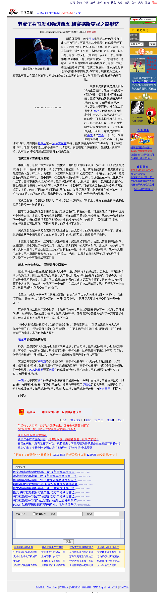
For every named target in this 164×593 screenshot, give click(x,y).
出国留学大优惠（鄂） (142, 177)
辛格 (96, 110)
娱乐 (92, 2)
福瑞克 (86, 384)
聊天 (127, 2)
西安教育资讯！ (139, 173)
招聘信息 (75, 587)
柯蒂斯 (42, 361)
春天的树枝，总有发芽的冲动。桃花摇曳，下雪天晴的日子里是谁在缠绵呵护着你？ (69, 443)
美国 (21, 380)
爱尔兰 (42, 143)
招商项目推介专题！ (141, 147)
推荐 (87, 420)
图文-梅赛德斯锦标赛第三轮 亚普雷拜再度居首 (44, 472)
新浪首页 (42, 13)
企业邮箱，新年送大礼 (142, 154)
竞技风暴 (54, 13)
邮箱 (106, 2)
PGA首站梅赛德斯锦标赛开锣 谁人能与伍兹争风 (45, 504)
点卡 (134, 2)
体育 (86, 2)
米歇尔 (53, 369)
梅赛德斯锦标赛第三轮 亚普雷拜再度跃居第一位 (45, 476)
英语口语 (49, 447)
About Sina (52, 587)
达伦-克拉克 (59, 143)
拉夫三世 (104, 388)
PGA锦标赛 (36, 369)
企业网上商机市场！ (141, 158)
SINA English (99, 587)
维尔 (40, 380)
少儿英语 (86, 447)
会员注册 (113, 587)
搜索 (113, 2)
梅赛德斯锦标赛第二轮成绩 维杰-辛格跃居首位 (44, 496)
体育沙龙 (76, 420)
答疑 (147, 2)
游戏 (99, 2)
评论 (63, 420)
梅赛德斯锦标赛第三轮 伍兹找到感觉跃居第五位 (45, 480)
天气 (140, 2)
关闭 (120, 420)
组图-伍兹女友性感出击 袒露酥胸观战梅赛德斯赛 (45, 484)
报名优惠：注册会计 (30, 447)
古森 (101, 135)
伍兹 (91, 38)
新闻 (79, 2)
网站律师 (86, 587)
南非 (90, 135)
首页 (72, 2)
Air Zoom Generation (138, 119)
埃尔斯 (22, 339)
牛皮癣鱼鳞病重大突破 (142, 181)
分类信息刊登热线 (143, 189)
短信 (120, 2)
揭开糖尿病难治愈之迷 (142, 184)
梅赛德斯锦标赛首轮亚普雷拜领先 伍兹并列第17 (45, 500)
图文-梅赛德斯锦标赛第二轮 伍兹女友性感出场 (44, 488)
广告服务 (64, 587)
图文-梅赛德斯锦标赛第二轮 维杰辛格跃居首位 (44, 492)
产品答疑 (124, 587)
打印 (110, 420)
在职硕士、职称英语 (68, 447)
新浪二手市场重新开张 (32, 439)
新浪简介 (40, 587)
